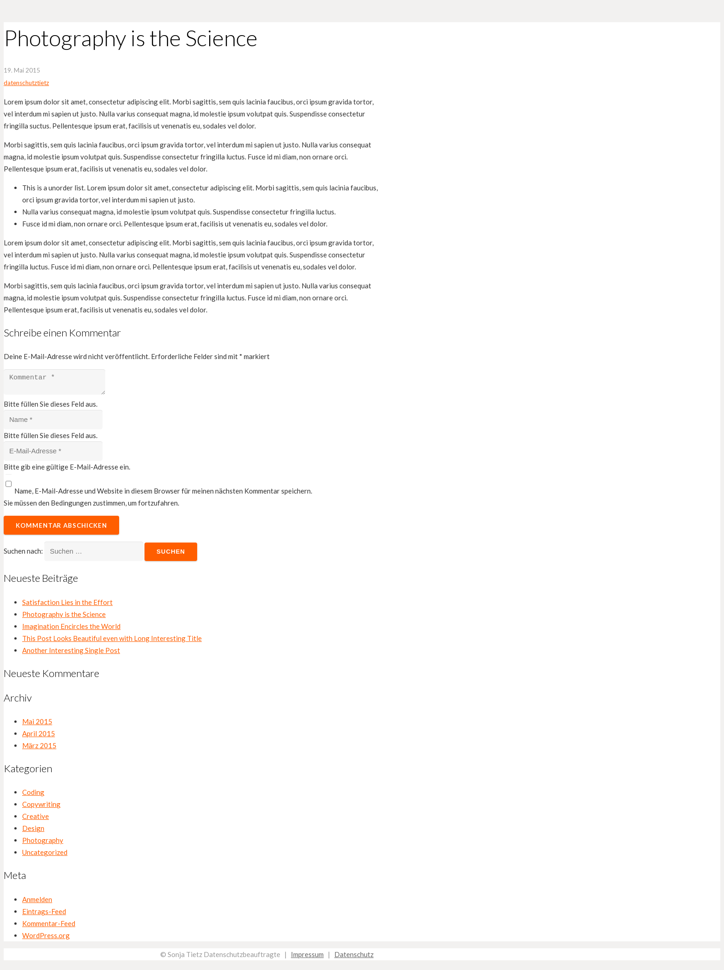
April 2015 (38, 736)
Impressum (307, 957)
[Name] (53, 422)
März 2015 (39, 748)
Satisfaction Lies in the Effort (67, 605)
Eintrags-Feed (44, 914)
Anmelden (37, 902)
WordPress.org (46, 938)
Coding (33, 795)
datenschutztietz (26, 82)
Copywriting (41, 807)
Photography (42, 843)
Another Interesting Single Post (71, 653)
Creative (35, 819)
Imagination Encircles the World (71, 629)
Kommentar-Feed (48, 926)
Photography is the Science (64, 617)
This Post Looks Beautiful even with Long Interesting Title (112, 641)
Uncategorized (44, 855)
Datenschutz (354, 957)
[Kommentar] (59, 383)
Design (33, 831)
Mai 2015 (37, 724)
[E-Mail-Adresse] (53, 454)
